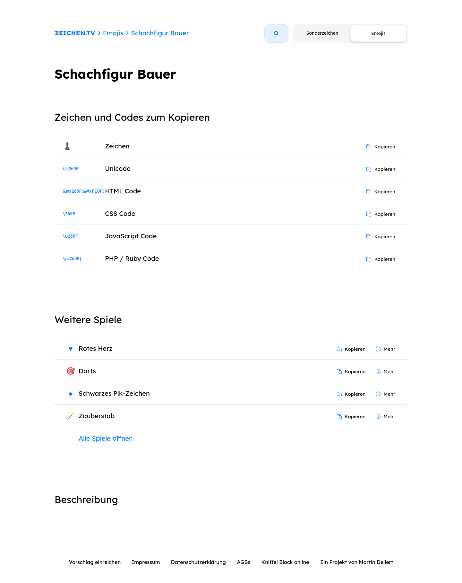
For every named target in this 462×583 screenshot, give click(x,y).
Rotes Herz (95, 348)
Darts (87, 371)
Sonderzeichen (322, 33)
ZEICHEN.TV (75, 33)
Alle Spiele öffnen (106, 438)
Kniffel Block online (285, 562)
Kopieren (380, 147)
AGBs (243, 562)
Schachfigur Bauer (160, 33)
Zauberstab (97, 416)
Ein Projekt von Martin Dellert (356, 562)
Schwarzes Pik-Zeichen (114, 393)
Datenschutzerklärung (198, 562)
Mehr (385, 349)
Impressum (146, 562)
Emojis (113, 33)
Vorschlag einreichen (95, 562)
